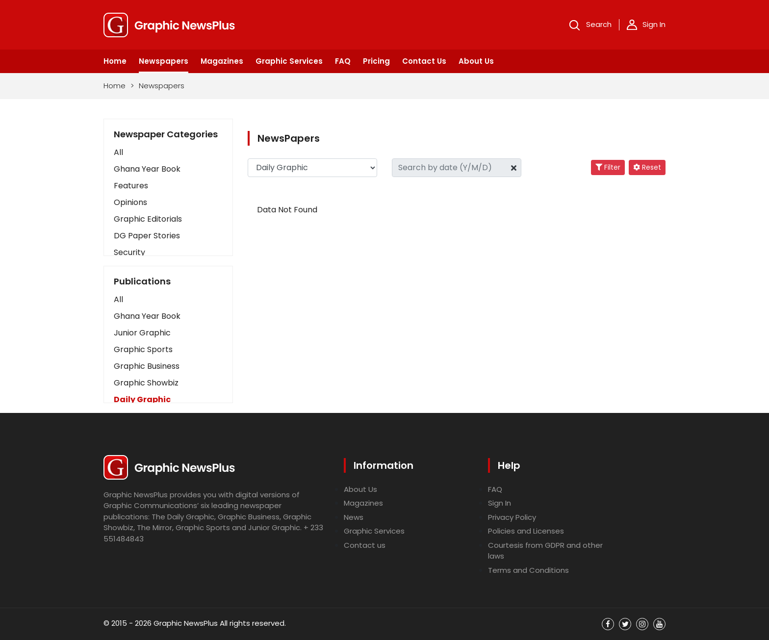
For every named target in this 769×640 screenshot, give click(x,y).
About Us (476, 61)
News (353, 517)
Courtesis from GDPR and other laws (545, 551)
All (118, 152)
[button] (168, 300)
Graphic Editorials (148, 219)
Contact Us (424, 61)
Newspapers (163, 61)
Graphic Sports (143, 349)
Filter (607, 167)
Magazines (222, 61)
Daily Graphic (142, 399)
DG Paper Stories (147, 235)
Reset (647, 167)
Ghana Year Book (147, 169)
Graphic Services (289, 61)
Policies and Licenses (526, 531)
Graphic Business (146, 366)
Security (129, 252)
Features (131, 185)
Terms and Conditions (528, 570)
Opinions (130, 202)
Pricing (376, 61)
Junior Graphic (142, 332)
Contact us (364, 545)
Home (115, 61)
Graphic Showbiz (146, 382)
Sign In (646, 24)
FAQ (343, 61)
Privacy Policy (512, 517)
